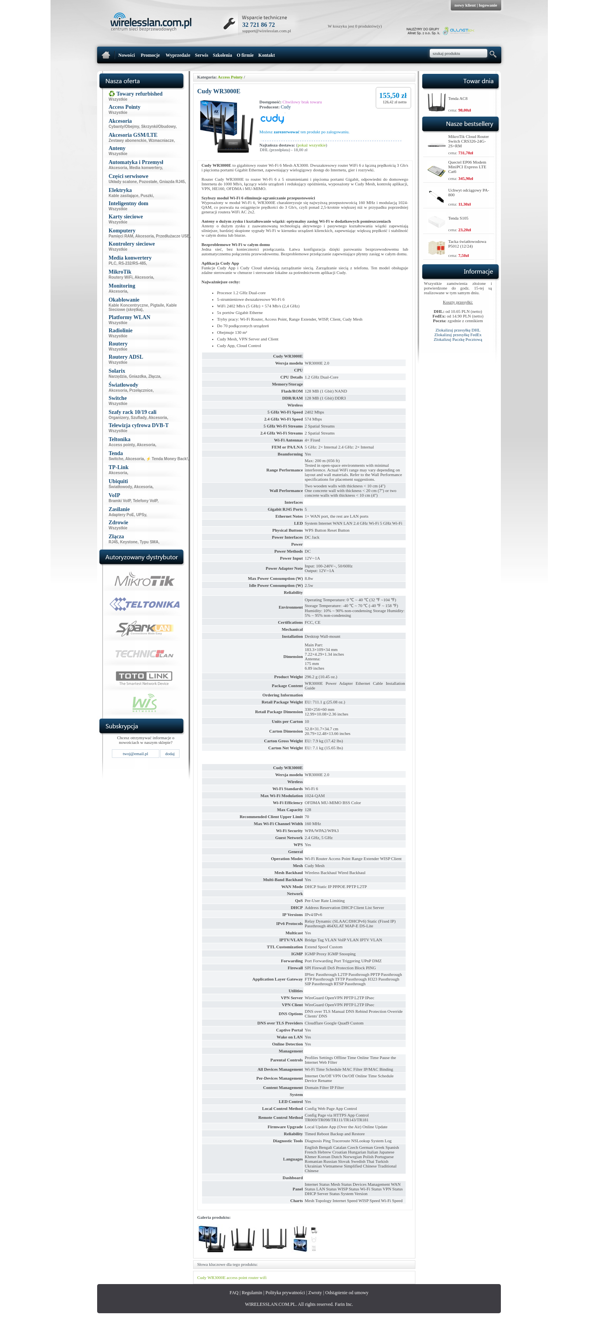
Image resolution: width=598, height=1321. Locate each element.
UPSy (141, 515)
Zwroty (315, 1292)
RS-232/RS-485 (132, 263)
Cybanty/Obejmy (123, 126)
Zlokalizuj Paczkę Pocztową (458, 339)
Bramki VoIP (119, 501)
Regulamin (252, 1292)
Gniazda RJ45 (172, 182)
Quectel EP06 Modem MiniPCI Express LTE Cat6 (467, 167)
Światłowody (120, 487)
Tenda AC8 (458, 98)
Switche (115, 459)
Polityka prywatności (285, 1292)
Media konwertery (145, 168)
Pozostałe (148, 182)
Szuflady (138, 417)
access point (237, 1277)
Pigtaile (157, 305)
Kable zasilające (123, 196)
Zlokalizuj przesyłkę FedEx (458, 334)
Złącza (154, 376)
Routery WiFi (120, 277)
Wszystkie (117, 99)
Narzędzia (117, 376)
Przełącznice (141, 390)
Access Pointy (230, 77)
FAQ (234, 1292)
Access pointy (121, 445)
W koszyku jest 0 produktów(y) (355, 26)
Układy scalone (122, 182)
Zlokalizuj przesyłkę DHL (458, 330)
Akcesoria (117, 168)
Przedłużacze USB (173, 236)
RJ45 (113, 542)
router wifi (257, 1277)
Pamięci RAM (120, 236)
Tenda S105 (458, 218)
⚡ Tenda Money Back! (167, 459)
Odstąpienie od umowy (346, 1292)
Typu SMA (148, 542)
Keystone (129, 542)
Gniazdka (137, 376)
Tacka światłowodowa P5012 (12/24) (467, 243)
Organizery (118, 417)
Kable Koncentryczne (128, 305)
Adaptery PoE (121, 515)
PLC (112, 263)
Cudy (286, 107)
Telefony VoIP (145, 501)
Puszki (147, 196)
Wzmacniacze (161, 140)
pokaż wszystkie (312, 145)
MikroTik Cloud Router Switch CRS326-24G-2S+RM (468, 141)
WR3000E (216, 1277)
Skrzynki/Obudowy (158, 126)
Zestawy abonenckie (127, 140)
